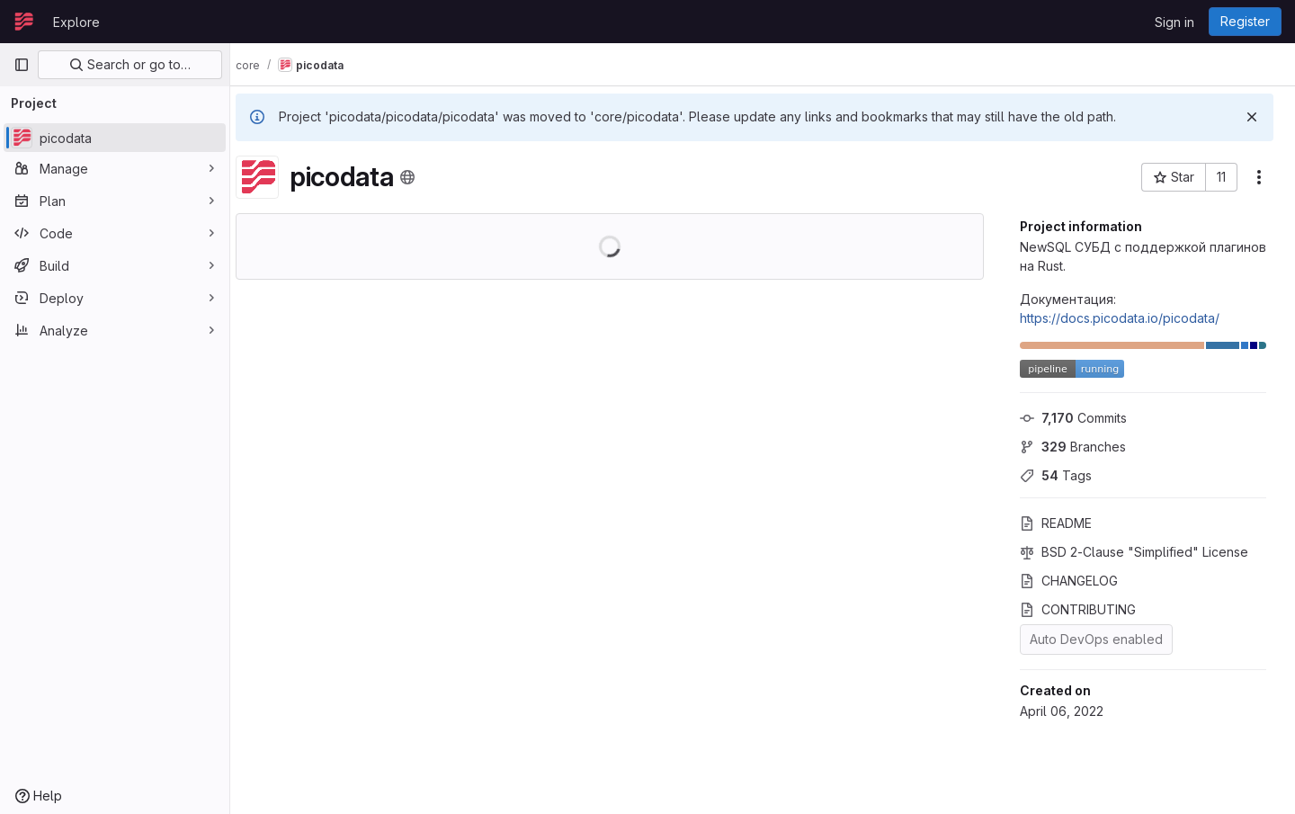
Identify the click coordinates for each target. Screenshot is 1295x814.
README (1056, 523)
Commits (1073, 417)
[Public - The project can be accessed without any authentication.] (424, 177)
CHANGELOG (1069, 580)
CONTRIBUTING (1078, 609)
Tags (1056, 475)
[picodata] (115, 137)
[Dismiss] (1252, 117)
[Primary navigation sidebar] (21, 64)
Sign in (1174, 22)
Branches (1073, 446)
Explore (76, 22)
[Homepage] (24, 21)
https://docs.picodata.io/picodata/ (1119, 318)
